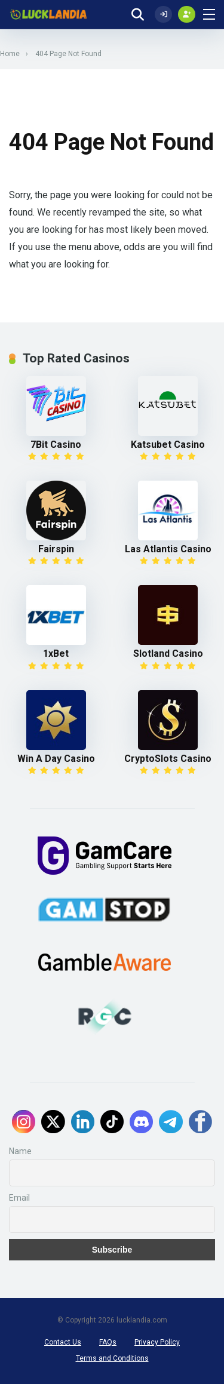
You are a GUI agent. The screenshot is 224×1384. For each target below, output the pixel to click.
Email (19, 1197)
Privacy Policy (157, 1342)
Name (20, 1151)
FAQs (107, 1342)
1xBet (56, 653)
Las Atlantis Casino (168, 549)
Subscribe (112, 1249)
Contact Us (62, 1342)
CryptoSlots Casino (167, 758)
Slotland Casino (168, 653)
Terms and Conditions (112, 1358)
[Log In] (163, 14)
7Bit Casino (55, 444)
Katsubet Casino (168, 444)
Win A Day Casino (56, 758)
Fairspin (56, 549)
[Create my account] (186, 14)
